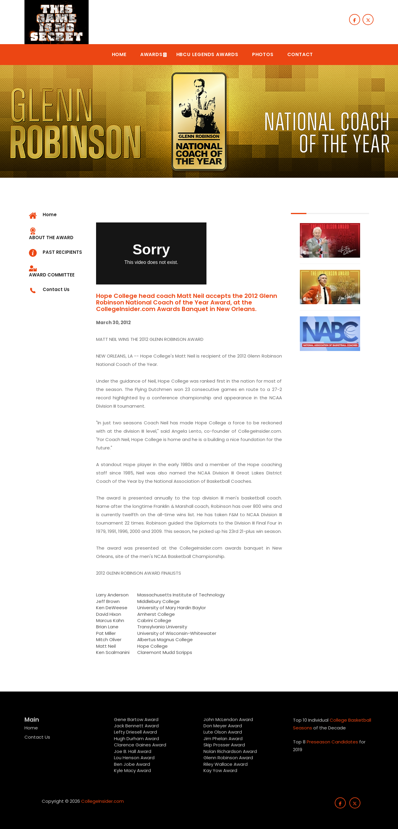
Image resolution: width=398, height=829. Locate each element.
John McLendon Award (228, 719)
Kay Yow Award (220, 770)
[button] (119, 54)
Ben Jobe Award (132, 764)
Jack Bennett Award (136, 726)
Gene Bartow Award (136, 719)
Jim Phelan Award (223, 738)
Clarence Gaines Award (140, 745)
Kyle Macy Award (132, 770)
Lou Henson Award (134, 757)
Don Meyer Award (222, 726)
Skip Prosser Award (224, 745)
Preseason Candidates (332, 742)
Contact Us (37, 737)
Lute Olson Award (222, 732)
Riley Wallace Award (225, 764)
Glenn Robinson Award (228, 757)
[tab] (58, 234)
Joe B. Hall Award (132, 751)
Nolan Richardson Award (230, 751)
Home (31, 728)
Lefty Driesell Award (135, 732)
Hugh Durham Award (136, 738)
